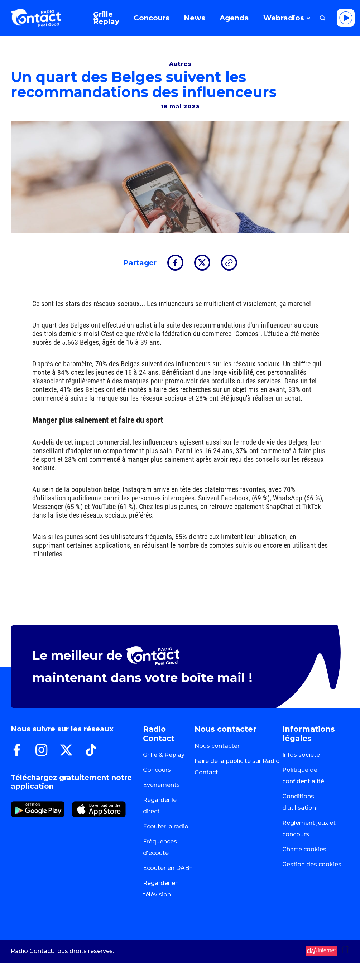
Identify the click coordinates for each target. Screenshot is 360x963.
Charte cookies (304, 849)
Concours (157, 769)
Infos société (301, 754)
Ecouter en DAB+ (168, 868)
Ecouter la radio (165, 826)
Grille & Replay (163, 754)
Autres (180, 64)
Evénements (161, 784)
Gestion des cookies (311, 864)
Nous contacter (217, 745)
